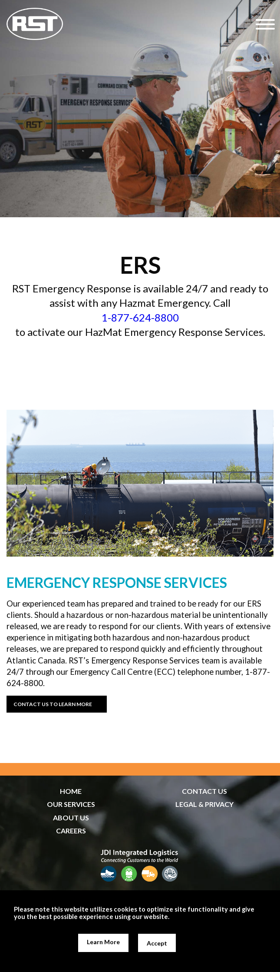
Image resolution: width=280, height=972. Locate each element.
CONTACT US (204, 791)
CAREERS (71, 830)
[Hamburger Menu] (263, 23)
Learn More (103, 941)
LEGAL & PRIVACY (204, 804)
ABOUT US (71, 817)
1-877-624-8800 (140, 317)
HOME (71, 791)
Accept (157, 943)
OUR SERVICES (71, 804)
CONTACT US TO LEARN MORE (52, 704)
